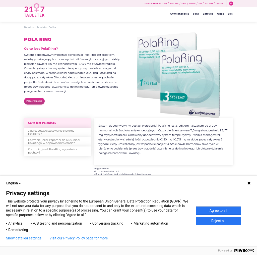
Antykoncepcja (179, 14)
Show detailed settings (23, 238)
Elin (200, 3)
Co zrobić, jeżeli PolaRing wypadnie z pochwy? (52, 151)
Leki (230, 14)
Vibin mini (174, 3)
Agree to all (218, 211)
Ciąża (220, 14)
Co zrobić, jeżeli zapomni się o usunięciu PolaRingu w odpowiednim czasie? (55, 141)
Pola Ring (209, 3)
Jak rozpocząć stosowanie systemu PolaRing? (51, 132)
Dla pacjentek (41, 27)
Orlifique (219, 3)
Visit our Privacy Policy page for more (78, 238)
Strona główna (29, 27)
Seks (196, 14)
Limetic (192, 3)
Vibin (164, 3)
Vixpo (183, 3)
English (14, 183)
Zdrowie (208, 14)
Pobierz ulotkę (34, 101)
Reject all (218, 221)
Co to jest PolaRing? (42, 123)
